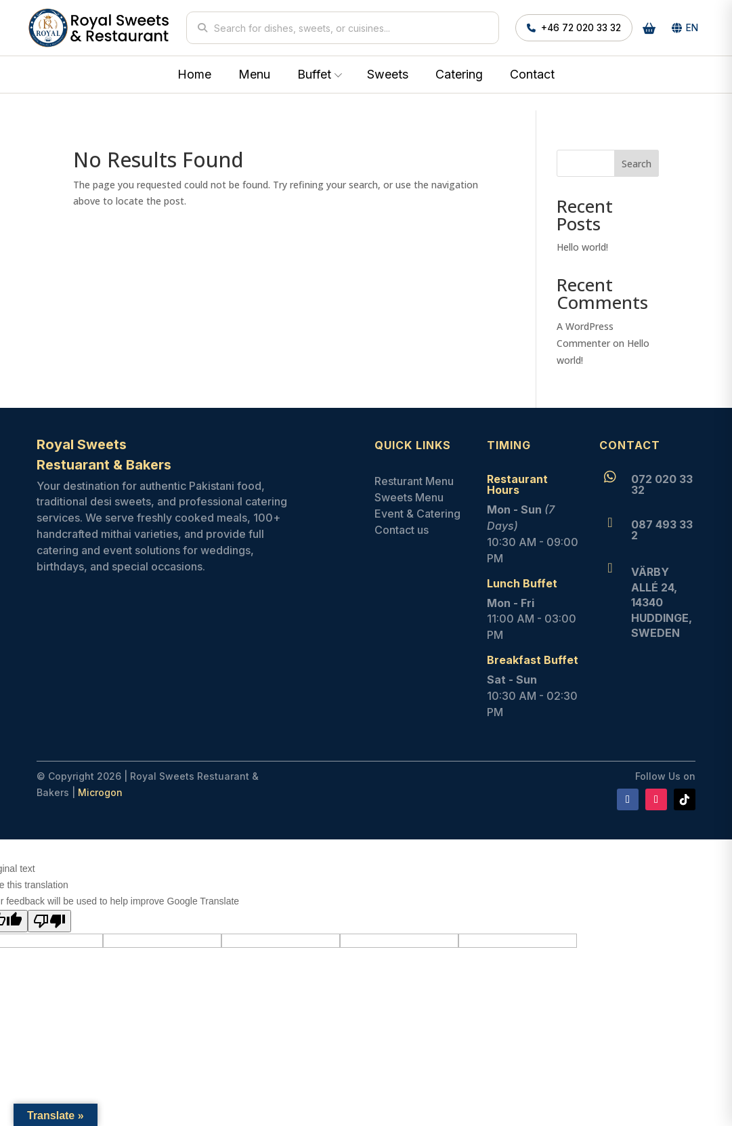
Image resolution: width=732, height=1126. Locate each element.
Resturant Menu (414, 481)
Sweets (387, 74)
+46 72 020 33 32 (574, 27)
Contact (532, 74)
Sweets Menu (409, 497)
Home (194, 74)
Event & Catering (417, 513)
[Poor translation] (49, 921)
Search (636, 163)
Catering (459, 74)
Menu (254, 74)
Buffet (314, 74)
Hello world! (582, 247)
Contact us (401, 530)
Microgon (100, 792)
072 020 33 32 (662, 484)
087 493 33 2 (662, 530)
